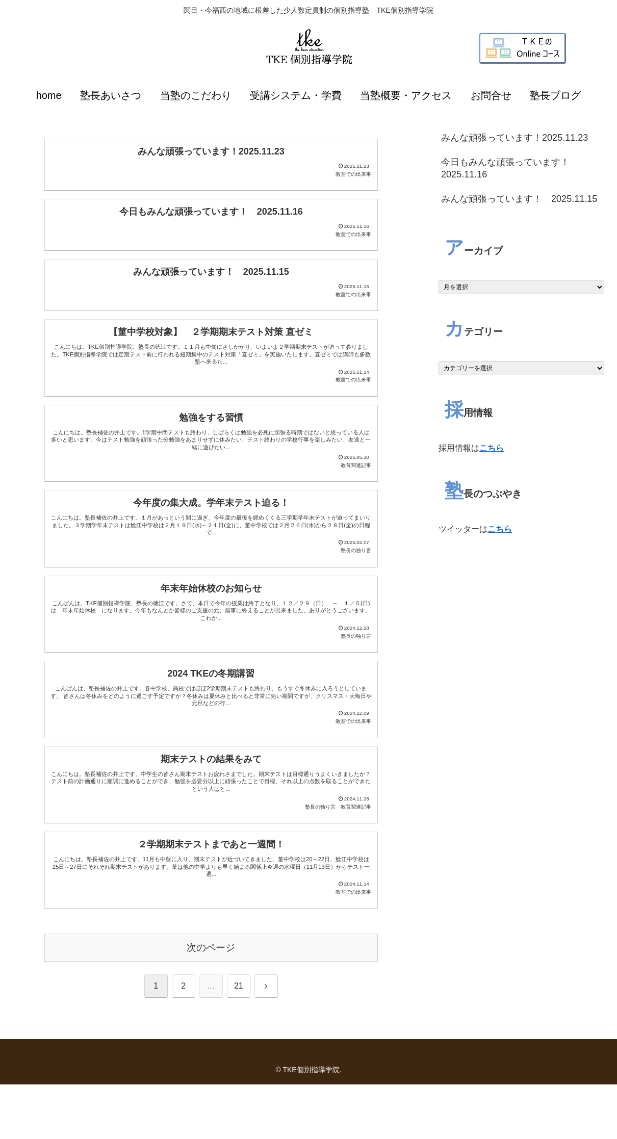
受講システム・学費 (296, 95)
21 (238, 1040)
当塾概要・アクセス (406, 95)
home (49, 95)
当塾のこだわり (196, 95)
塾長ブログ (555, 95)
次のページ (211, 1002)
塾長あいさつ (110, 95)
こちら (491, 448)
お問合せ (491, 95)
